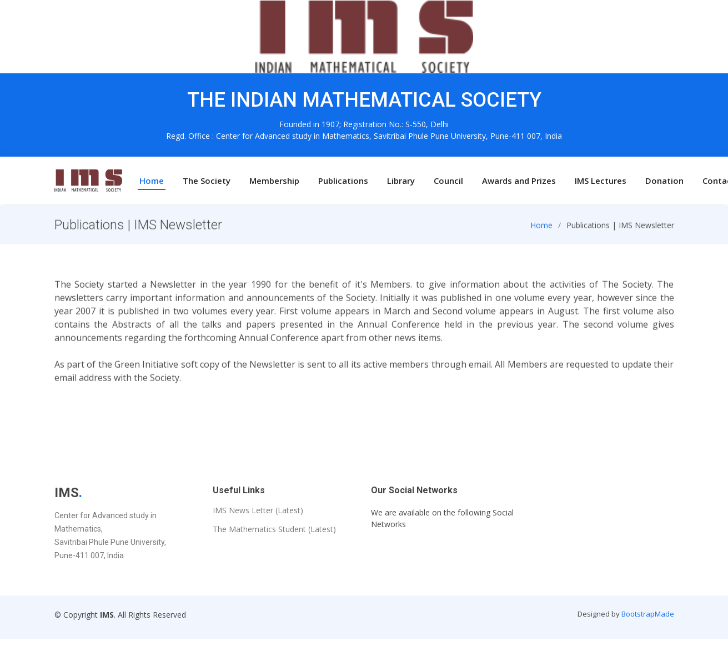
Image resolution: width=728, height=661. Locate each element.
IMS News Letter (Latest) (258, 510)
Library (401, 180)
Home (151, 180)
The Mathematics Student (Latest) (274, 529)
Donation (664, 180)
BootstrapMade (647, 614)
